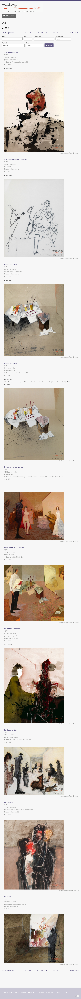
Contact (58, 992)
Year (25, 36)
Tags (27, 43)
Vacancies (49, 992)
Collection (37, 36)
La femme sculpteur (12, 629)
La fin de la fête (10, 730)
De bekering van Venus (13, 467)
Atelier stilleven (10, 264)
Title (3, 36)
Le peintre (8, 897)
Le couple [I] (9, 802)
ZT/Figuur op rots (11, 52)
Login (65, 992)
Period (4, 43)
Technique (59, 36)
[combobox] (63, 38)
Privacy (31, 992)
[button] (9, 16)
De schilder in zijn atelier (14, 547)
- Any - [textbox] (59, 39)
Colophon (40, 992)
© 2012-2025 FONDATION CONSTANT (14, 992)
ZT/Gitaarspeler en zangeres (15, 159)
